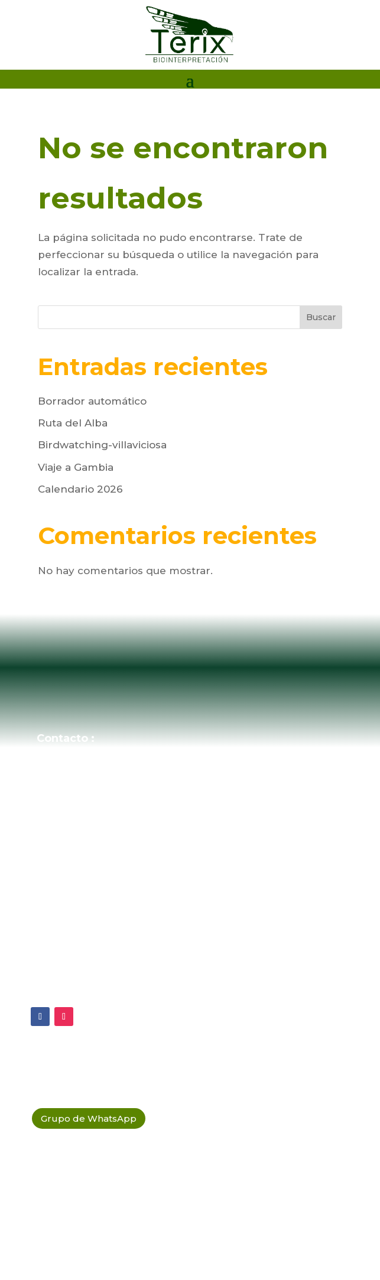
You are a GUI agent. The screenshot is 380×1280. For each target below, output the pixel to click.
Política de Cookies (95, 958)
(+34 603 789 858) (106, 815)
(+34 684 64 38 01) (108, 790)
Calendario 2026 (80, 489)
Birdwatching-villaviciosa (102, 445)
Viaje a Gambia (75, 467)
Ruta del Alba (73, 423)
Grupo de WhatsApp (89, 1118)
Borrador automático (92, 401)
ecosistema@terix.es (115, 766)
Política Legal (80, 986)
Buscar (321, 317)
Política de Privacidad (102, 931)
